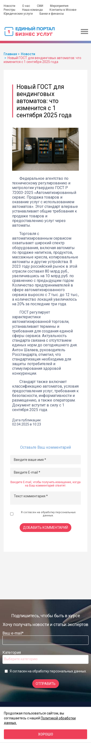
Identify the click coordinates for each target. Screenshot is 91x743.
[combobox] (45, 659)
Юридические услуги (18, 13)
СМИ (40, 6)
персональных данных (68, 671)
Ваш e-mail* (13, 633)
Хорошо (45, 734)
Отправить (46, 684)
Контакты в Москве (63, 9)
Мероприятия (59, 6)
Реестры (9, 9)
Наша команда (32, 9)
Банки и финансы (52, 13)
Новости (9, 6)
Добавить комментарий (45, 528)
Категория (11, 652)
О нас (26, 6)
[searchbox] (23, 659)
